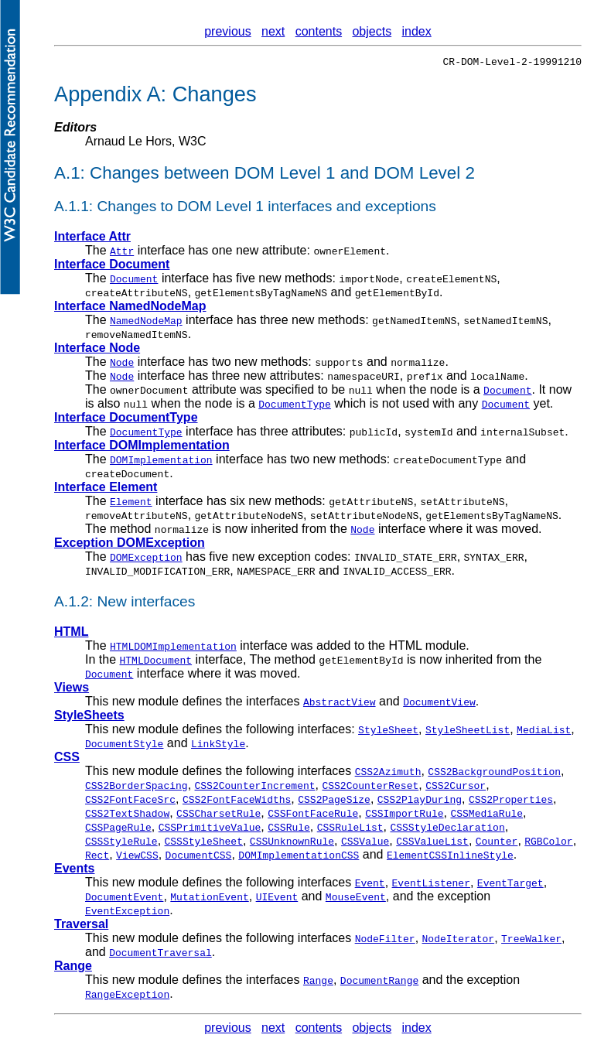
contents (318, 31)
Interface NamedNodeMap (130, 308)
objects (371, 31)
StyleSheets (89, 717)
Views (71, 689)
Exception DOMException (129, 544)
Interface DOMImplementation (142, 447)
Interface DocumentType (126, 419)
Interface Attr (92, 238)
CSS (67, 759)
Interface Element (105, 489)
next (273, 31)
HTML (71, 633)
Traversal (81, 926)
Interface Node (97, 350)
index (417, 31)
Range (73, 968)
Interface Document (111, 266)
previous (227, 31)
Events (74, 870)
